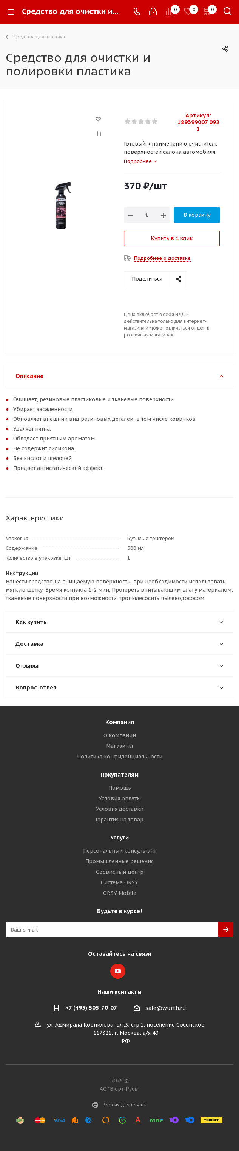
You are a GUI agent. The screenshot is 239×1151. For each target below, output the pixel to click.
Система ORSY (119, 882)
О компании (119, 735)
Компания (119, 722)
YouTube (117, 971)
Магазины (119, 746)
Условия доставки (119, 809)
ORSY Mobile (119, 893)
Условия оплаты (120, 798)
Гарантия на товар (119, 819)
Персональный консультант (119, 850)
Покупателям (119, 774)
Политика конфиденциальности (119, 756)
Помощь (119, 787)
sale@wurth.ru (166, 1008)
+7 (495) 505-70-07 (91, 1007)
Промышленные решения (119, 861)
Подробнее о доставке (162, 258)
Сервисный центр (119, 872)
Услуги (119, 837)
